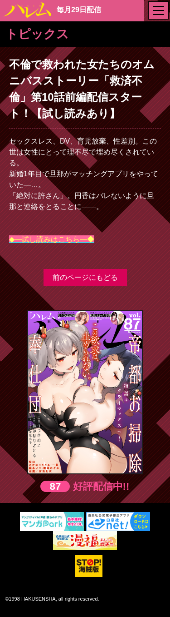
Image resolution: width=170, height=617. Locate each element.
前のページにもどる (85, 277)
